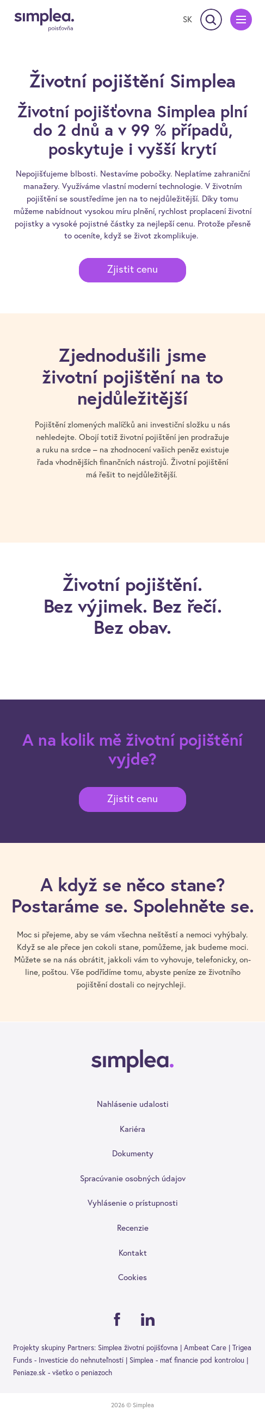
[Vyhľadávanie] (211, 19)
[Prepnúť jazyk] (187, 19)
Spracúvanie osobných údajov (133, 1178)
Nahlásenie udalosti (133, 1104)
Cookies (132, 1277)
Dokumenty (132, 1153)
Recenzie (133, 1228)
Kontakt (133, 1253)
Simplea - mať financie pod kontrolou (187, 1360)
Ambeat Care (205, 1347)
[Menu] (241, 19)
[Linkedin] (148, 1319)
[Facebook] (117, 1319)
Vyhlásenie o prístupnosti (133, 1203)
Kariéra (132, 1129)
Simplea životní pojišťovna (138, 1347)
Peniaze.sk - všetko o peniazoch (62, 1372)
